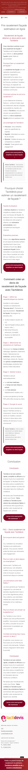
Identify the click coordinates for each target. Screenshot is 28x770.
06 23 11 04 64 (6, 744)
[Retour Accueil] (4, 18)
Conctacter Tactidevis (7, 738)
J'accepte (11, 11)
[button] (26, 18)
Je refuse (21, 11)
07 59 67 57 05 (6, 747)
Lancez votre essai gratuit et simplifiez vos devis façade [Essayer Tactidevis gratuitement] (14, 155)
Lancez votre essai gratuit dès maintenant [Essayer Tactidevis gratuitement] (14, 517)
